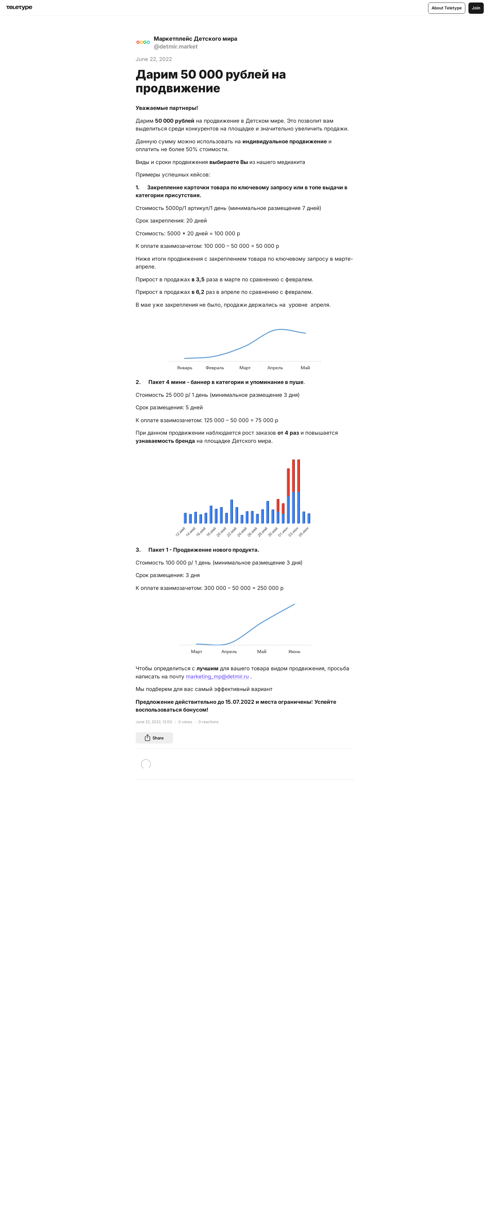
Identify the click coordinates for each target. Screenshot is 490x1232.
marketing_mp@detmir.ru (217, 676)
